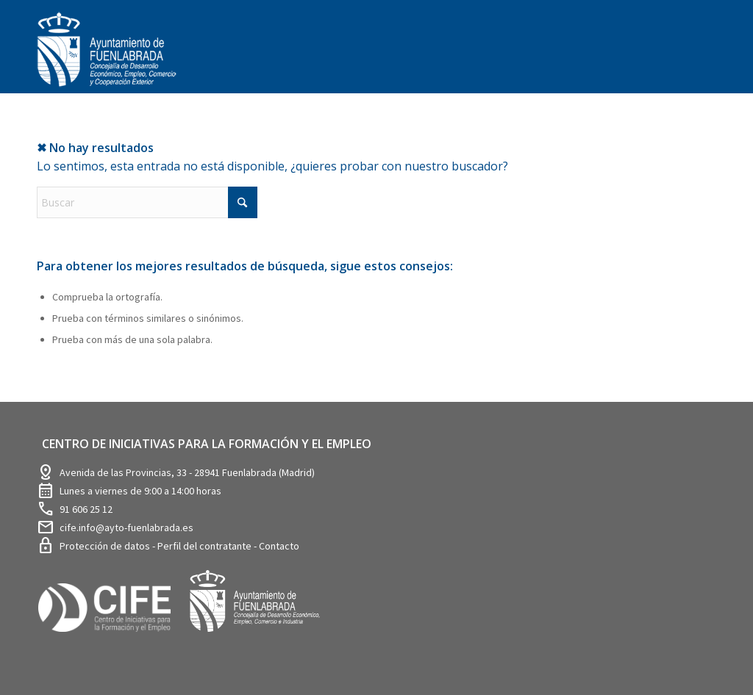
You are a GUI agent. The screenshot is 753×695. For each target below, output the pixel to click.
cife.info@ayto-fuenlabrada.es (126, 527)
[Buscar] (147, 202)
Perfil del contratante (205, 545)
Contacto (279, 545)
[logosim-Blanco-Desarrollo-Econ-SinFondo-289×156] (106, 58)
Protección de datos (106, 545)
